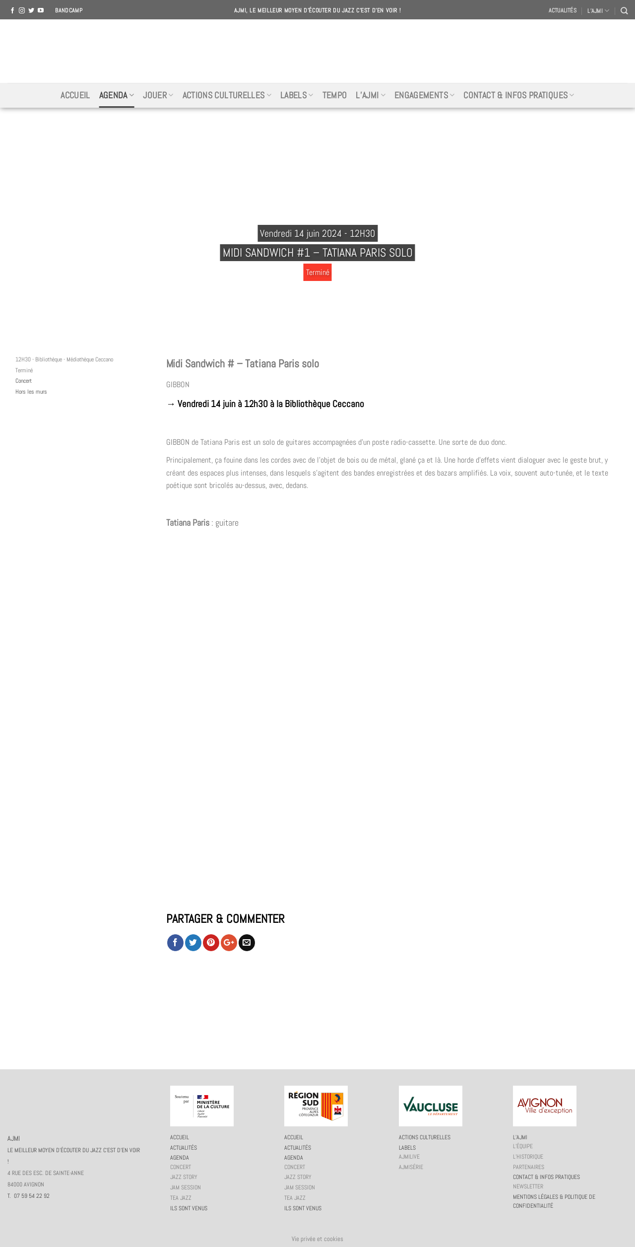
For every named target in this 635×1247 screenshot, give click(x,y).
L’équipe (523, 1146)
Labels (297, 95)
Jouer (158, 95)
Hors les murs (31, 392)
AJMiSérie (411, 1167)
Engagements (424, 95)
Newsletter (528, 1186)
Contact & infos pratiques (518, 95)
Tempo (334, 95)
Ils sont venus (188, 1208)
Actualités (562, 10)
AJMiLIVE (409, 1156)
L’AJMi (370, 95)
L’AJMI (598, 10)
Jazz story (183, 1177)
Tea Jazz (180, 1197)
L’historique (528, 1156)
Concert (23, 381)
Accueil (75, 95)
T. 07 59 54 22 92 (28, 1195)
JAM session (185, 1187)
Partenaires (528, 1167)
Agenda (116, 95)
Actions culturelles (227, 95)
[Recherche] (624, 10)
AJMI (317, 51)
